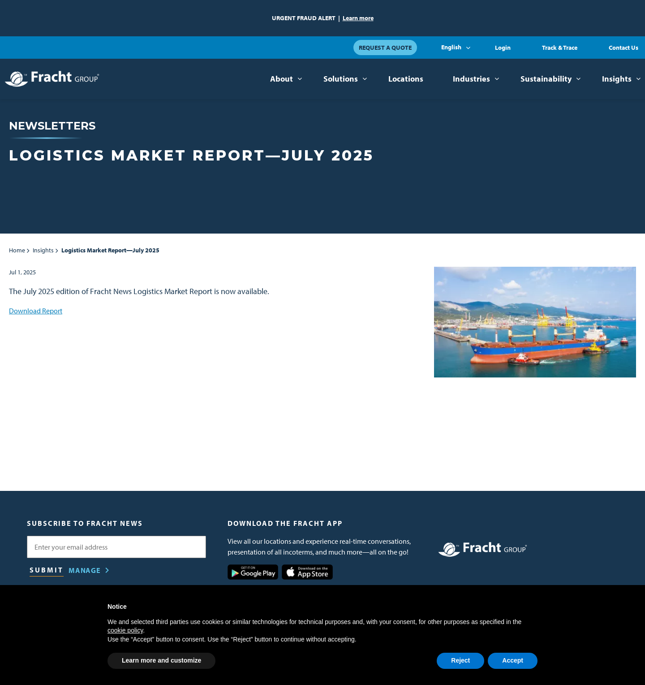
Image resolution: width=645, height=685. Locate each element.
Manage (85, 570)
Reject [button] (460, 660)
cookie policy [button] (125, 630)
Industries (471, 79)
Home (17, 250)
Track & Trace (559, 47)
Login (503, 47)
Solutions (340, 79)
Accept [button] (512, 660)
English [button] (451, 47)
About (281, 79)
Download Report (35, 310)
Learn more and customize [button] (161, 660)
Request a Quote (385, 47)
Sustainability (546, 79)
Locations (405, 79)
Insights (617, 79)
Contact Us (623, 47)
